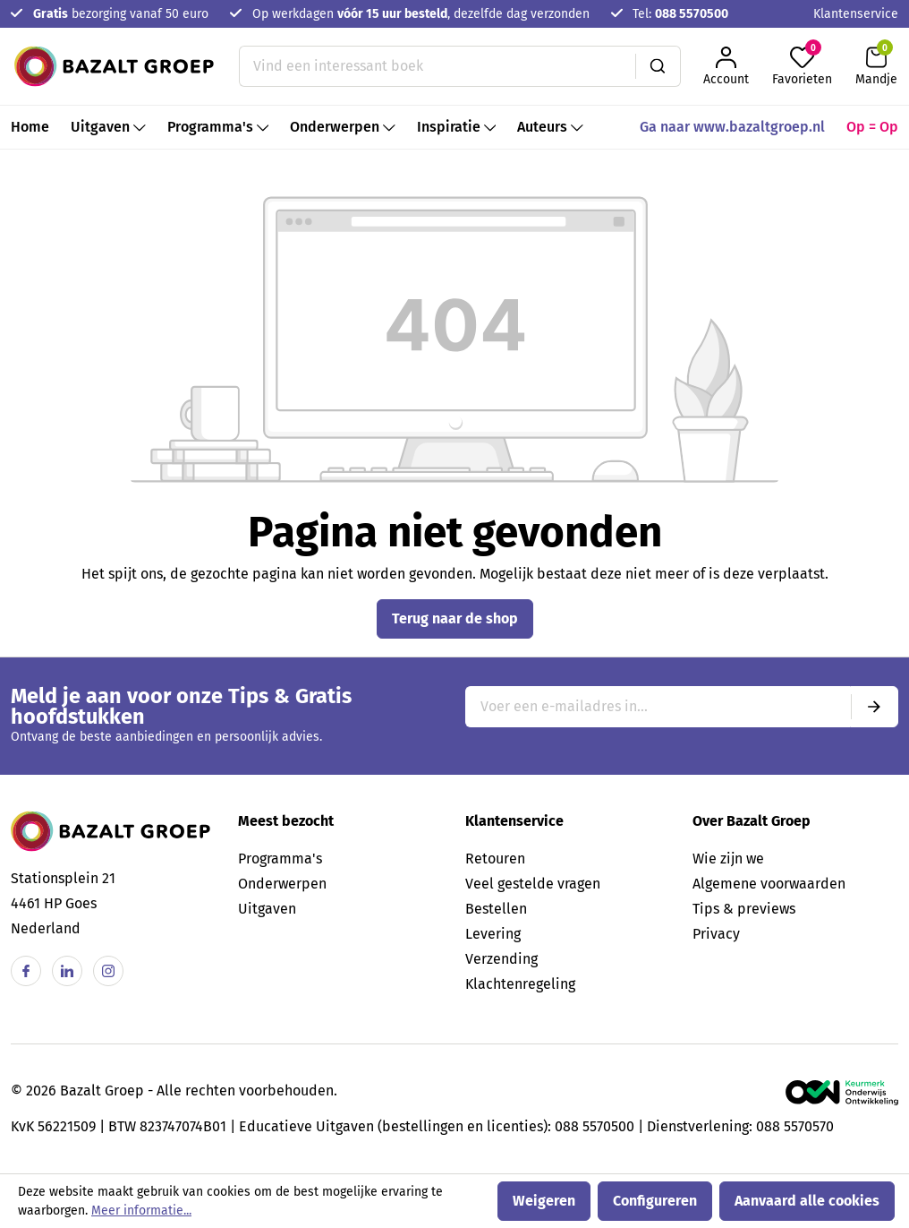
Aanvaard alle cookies (807, 1200)
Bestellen (496, 908)
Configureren (655, 1200)
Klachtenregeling (520, 983)
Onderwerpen (282, 883)
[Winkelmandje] (876, 66)
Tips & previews (743, 908)
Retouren (495, 858)
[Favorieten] (802, 66)
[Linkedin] (67, 971)
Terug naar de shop (455, 618)
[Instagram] (108, 971)
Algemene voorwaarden (768, 883)
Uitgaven (267, 908)
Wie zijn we (728, 858)
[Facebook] (26, 971)
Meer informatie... (141, 1210)
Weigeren (544, 1200)
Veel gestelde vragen (532, 883)
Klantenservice (855, 13)
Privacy (716, 933)
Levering (493, 933)
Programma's (280, 858)
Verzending (501, 958)
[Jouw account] (726, 66)
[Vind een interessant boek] (437, 66)
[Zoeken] (658, 66)
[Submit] (874, 706)
